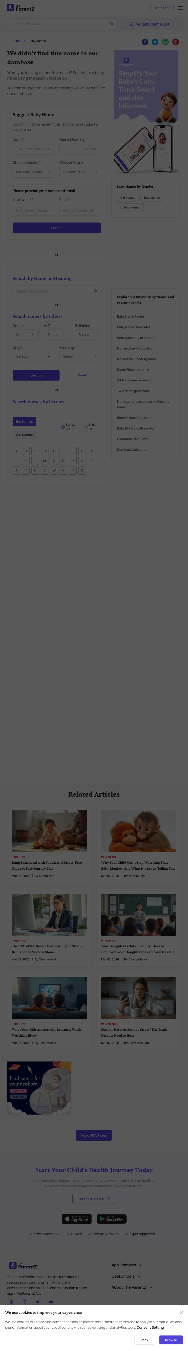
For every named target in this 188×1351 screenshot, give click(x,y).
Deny (144, 1340)
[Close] (181, 1312)
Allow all (171, 1340)
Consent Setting (150, 1327)
